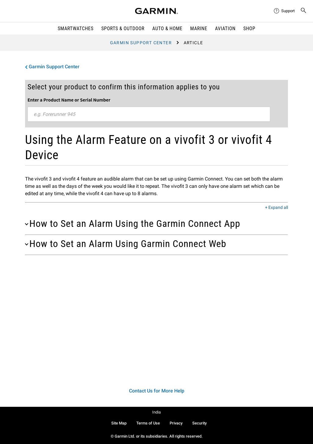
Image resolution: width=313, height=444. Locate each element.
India (156, 412)
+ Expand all (276, 207)
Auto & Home (167, 28)
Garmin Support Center (141, 42)
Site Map (119, 423)
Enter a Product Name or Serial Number (69, 100)
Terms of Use (148, 423)
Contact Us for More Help (156, 391)
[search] (303, 11)
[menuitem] (284, 11)
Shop (249, 28)
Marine (198, 28)
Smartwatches (76, 28)
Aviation (225, 28)
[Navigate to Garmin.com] (156, 11)
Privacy (176, 423)
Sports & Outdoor (122, 28)
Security (199, 423)
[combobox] (149, 114)
